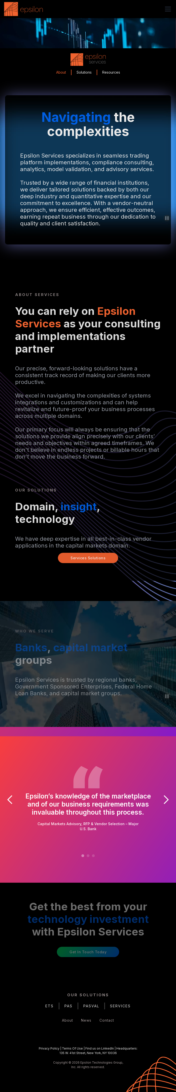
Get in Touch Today (88, 952)
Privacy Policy (49, 1048)
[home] (24, 9)
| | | (88, 1051)
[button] (167, 9)
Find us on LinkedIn (99, 1048)
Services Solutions (88, 558)
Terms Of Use (72, 1048)
